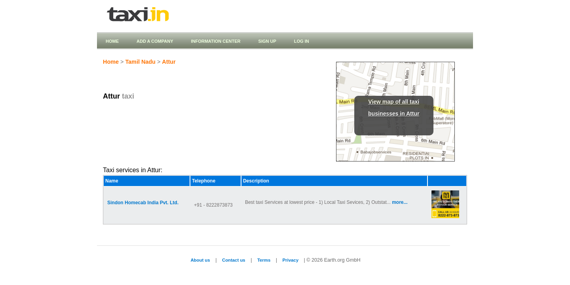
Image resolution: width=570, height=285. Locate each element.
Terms (263, 260)
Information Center (215, 41)
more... (399, 202)
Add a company (155, 41)
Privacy (290, 260)
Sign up (267, 41)
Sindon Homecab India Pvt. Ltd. (143, 202)
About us (200, 260)
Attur (168, 62)
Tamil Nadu (140, 62)
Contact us (233, 260)
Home (112, 41)
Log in (301, 41)
